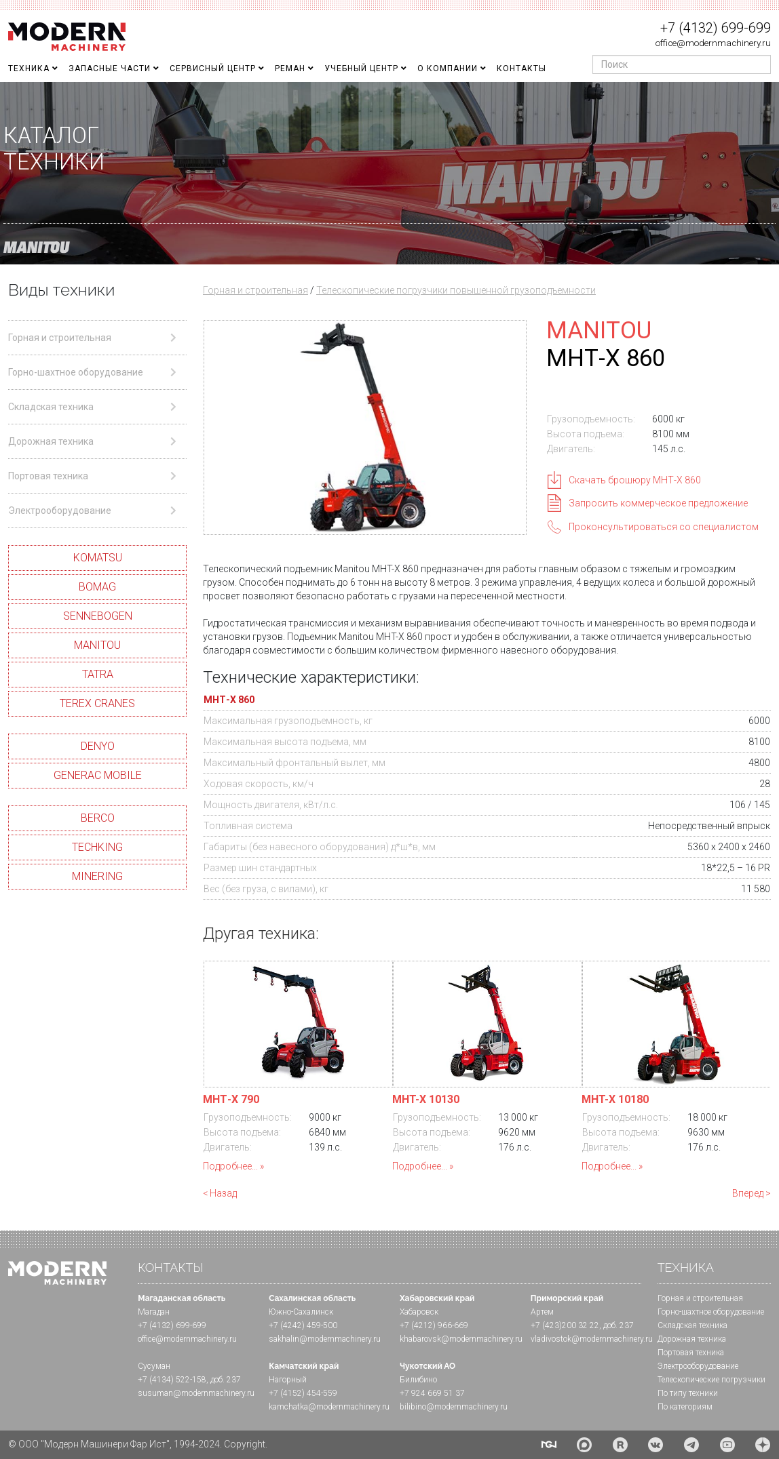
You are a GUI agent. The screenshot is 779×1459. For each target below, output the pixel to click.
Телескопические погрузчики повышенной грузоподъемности (456, 290)
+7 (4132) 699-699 (715, 28)
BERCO (98, 818)
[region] (389, 173)
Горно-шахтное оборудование (711, 1312)
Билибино (418, 1379)
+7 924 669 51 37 (432, 1393)
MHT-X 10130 (425, 1099)
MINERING (97, 876)
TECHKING (97, 847)
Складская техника (692, 1325)
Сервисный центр (213, 68)
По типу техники (688, 1393)
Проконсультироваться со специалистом (664, 526)
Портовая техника (691, 1352)
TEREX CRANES (97, 703)
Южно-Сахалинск (301, 1312)
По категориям (685, 1407)
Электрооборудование (698, 1366)
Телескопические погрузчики (711, 1379)
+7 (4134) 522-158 (172, 1379)
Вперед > (751, 1193)
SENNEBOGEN (97, 615)
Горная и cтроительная (700, 1298)
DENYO (98, 746)
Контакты (521, 68)
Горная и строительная (255, 290)
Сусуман (154, 1366)
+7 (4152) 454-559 (303, 1393)
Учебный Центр (361, 68)
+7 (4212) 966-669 (434, 1325)
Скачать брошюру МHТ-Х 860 (635, 480)
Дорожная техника (692, 1339)
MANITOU (97, 645)
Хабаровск (419, 1312)
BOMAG (97, 586)
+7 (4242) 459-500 (303, 1325)
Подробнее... (230, 1166)
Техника (29, 68)
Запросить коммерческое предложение (658, 503)
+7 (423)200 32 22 (565, 1325)
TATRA (97, 674)
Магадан (154, 1312)
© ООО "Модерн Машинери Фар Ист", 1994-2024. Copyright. (137, 1444)
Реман (290, 68)
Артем (542, 1312)
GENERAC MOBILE (98, 775)
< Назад (220, 1193)
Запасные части (110, 68)
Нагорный (288, 1379)
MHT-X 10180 (615, 1099)
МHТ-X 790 (231, 1099)
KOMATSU (97, 557)
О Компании (447, 68)
